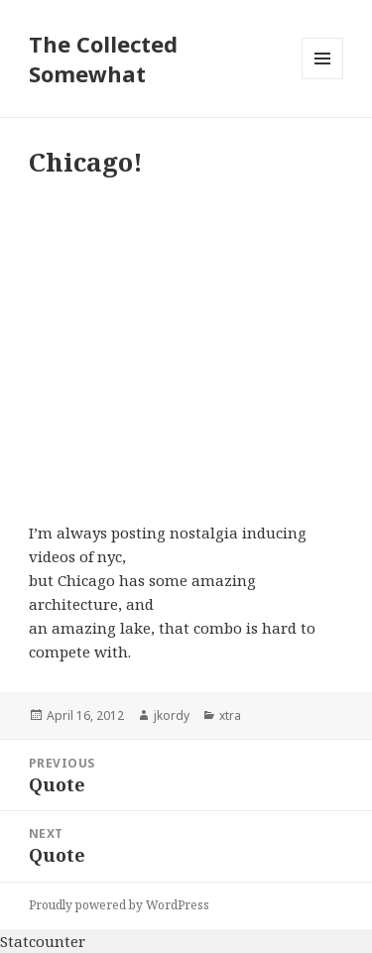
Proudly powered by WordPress (119, 904)
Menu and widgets (323, 78)
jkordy (171, 715)
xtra (230, 715)
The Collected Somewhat (103, 58)
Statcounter (42, 941)
